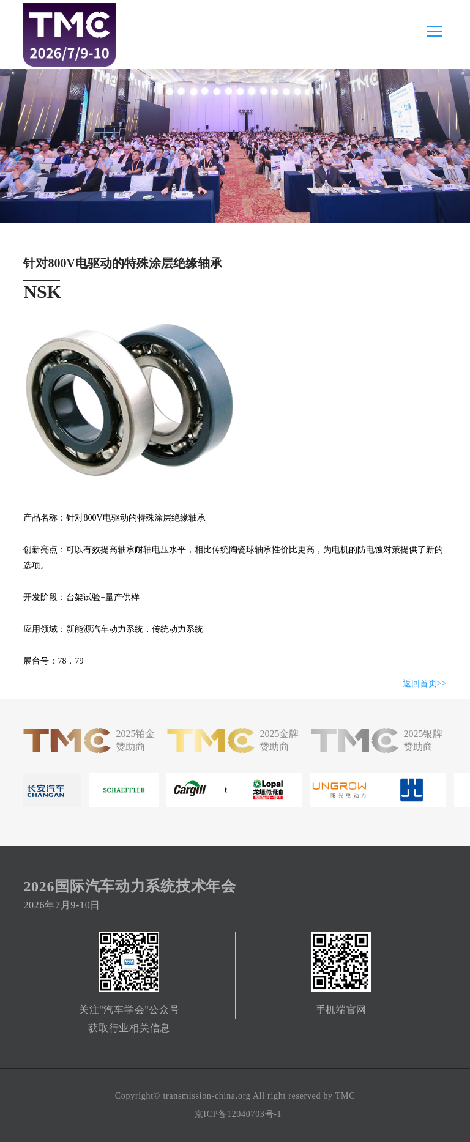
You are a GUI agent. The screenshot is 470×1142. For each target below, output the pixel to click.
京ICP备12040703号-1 (238, 1114)
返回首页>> (425, 683)
